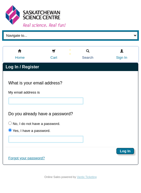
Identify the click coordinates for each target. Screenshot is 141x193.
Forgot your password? (26, 158)
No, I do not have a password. (34, 123)
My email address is (24, 92)
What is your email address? (35, 83)
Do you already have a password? (40, 114)
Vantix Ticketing (87, 177)
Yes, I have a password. (29, 130)
